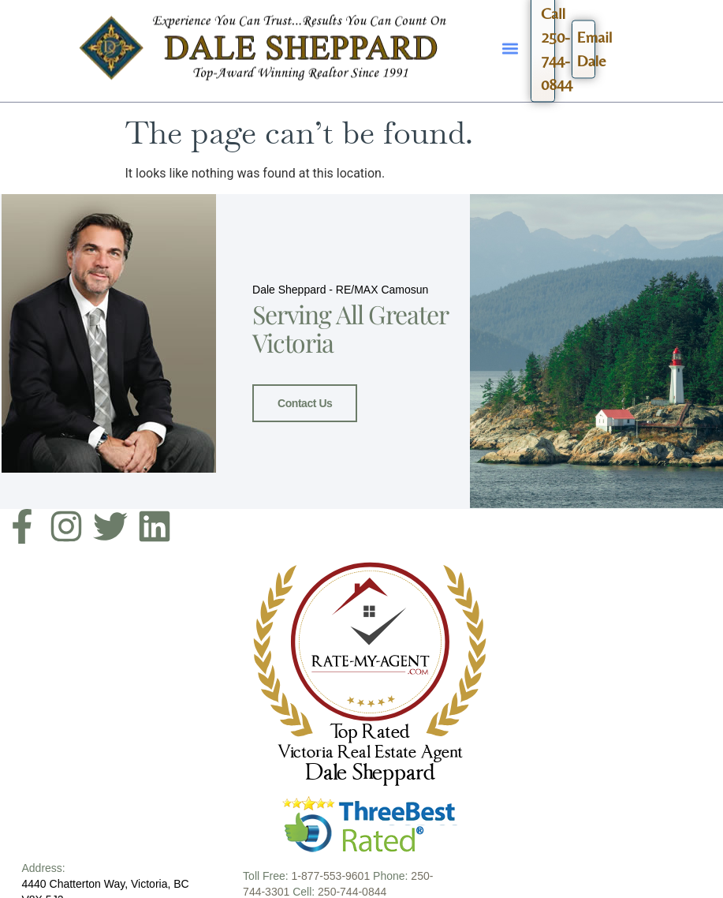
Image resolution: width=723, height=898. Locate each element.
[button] (511, 42)
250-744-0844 (352, 890)
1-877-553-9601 (331, 874)
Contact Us (305, 402)
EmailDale (586, 44)
